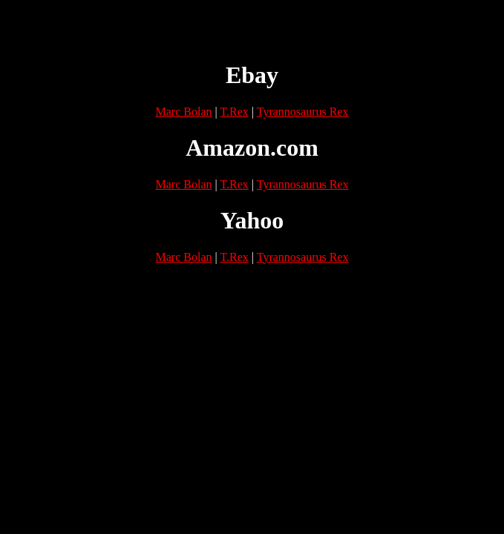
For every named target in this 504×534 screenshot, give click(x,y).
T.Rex (234, 111)
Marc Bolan (184, 111)
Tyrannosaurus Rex (303, 111)
